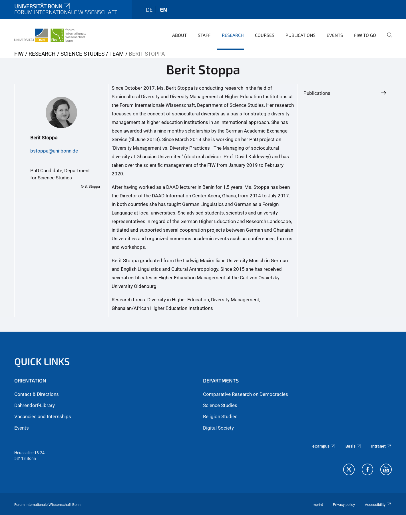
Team (116, 54)
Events (335, 35)
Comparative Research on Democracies (245, 394)
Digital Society (218, 428)
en (163, 9)
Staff (204, 35)
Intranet (381, 446)
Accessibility (378, 504)
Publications (300, 35)
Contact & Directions (36, 394)
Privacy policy (344, 504)
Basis (353, 446)
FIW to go (365, 35)
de (149, 9)
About (179, 35)
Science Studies (82, 54)
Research (233, 35)
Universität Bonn (42, 6)
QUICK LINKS (42, 361)
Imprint (317, 504)
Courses (264, 35)
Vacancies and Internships (42, 416)
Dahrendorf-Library (34, 405)
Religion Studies (220, 416)
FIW (19, 54)
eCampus (323, 446)
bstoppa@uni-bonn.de (54, 151)
